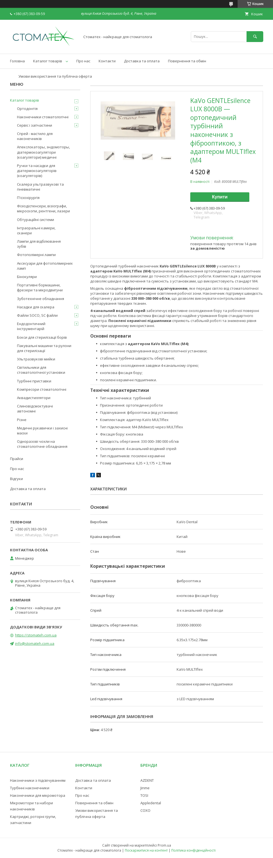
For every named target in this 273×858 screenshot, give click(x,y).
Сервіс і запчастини (34, 125)
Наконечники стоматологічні (43, 116)
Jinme (145, 787)
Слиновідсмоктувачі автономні (35, 409)
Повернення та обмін (187, 60)
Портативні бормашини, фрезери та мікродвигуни (40, 287)
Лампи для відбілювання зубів (39, 244)
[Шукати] (255, 36)
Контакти (107, 60)
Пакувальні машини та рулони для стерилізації (44, 348)
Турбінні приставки (34, 380)
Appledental (150, 802)
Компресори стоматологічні (41, 389)
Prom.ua (164, 845)
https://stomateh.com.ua (36, 635)
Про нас (83, 60)
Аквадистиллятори (33, 397)
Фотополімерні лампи (36, 254)
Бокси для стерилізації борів (42, 337)
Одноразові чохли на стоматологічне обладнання (42, 444)
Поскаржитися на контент (146, 850)
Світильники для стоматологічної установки (41, 370)
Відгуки (16, 478)
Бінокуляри (27, 276)
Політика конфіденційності (193, 850)
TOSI (144, 795)
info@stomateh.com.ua (34, 643)
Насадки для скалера (35, 306)
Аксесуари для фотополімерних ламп (45, 266)
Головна (17, 60)
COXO (145, 810)
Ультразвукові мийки (36, 359)
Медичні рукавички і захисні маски (42, 431)
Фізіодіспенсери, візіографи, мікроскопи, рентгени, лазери (43, 208)
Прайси (16, 458)
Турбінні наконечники (29, 787)
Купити (220, 197)
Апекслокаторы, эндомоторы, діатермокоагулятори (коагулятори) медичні (43, 151)
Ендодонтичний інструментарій (31, 326)
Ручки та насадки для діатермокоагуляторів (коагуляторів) (37, 170)
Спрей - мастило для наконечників (35, 136)
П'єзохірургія (28, 197)
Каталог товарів (47, 60)
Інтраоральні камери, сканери (36, 230)
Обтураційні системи (35, 219)
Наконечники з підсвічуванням (37, 780)
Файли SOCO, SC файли (37, 315)
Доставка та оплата (142, 60)
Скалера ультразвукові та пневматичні (40, 187)
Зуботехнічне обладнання (40, 298)
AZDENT (147, 780)
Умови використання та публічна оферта (55, 76)
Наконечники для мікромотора (37, 795)
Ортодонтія (27, 108)
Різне (21, 419)
